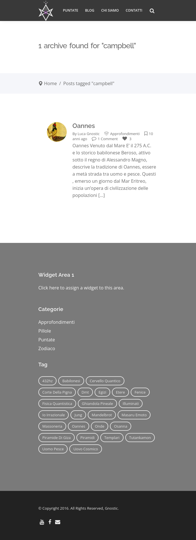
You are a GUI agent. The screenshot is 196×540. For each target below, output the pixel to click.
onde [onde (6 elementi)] (99, 426)
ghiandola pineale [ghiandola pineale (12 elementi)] (97, 403)
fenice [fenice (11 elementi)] (140, 392)
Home (50, 83)
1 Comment (105, 138)
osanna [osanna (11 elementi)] (120, 426)
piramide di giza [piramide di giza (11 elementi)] (56, 437)
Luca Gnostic (88, 133)
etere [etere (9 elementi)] (120, 392)
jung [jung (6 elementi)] (78, 414)
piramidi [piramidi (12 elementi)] (87, 437)
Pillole (44, 331)
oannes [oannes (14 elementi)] (78, 426)
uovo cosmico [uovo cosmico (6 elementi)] (85, 448)
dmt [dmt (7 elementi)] (85, 392)
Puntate (46, 340)
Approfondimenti (125, 133)
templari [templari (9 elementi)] (112, 437)
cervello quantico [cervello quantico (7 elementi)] (105, 380)
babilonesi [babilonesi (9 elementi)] (71, 380)
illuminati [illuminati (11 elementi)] (131, 403)
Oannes (83, 125)
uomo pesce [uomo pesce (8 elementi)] (53, 448)
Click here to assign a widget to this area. (81, 288)
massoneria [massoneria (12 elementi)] (52, 426)
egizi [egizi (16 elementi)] (102, 392)
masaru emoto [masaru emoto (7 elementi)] (134, 414)
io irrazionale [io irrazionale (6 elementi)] (53, 414)
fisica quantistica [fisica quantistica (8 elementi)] (57, 403)
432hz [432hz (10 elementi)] (47, 380)
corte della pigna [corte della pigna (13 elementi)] (57, 392)
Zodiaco (46, 348)
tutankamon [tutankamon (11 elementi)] (140, 437)
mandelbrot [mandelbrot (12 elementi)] (102, 414)
